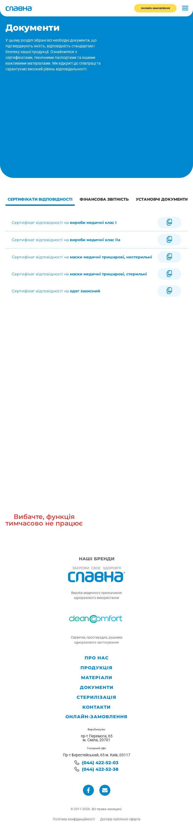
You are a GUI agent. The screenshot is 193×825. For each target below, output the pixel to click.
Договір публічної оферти (120, 819)
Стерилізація (96, 697)
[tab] (40, 200)
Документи (96, 687)
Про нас (97, 658)
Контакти (96, 707)
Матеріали (96, 678)
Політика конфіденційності (74, 819)
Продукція (96, 668)
